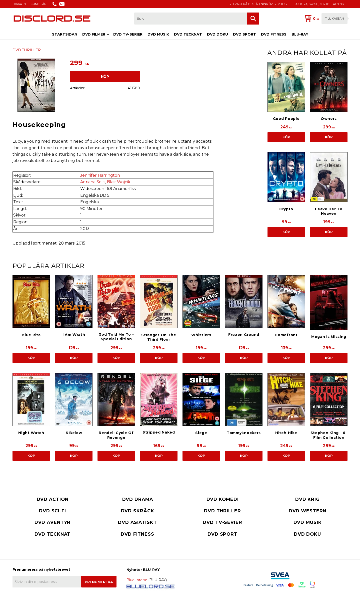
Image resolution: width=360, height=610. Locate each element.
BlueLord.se (136, 580)
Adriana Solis (92, 181)
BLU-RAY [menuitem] (300, 34)
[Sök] (253, 19)
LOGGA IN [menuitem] (19, 4)
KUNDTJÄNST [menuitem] (40, 4)
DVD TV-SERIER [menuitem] (127, 34)
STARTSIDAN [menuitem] (64, 34)
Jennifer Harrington (100, 175)
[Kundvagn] (325, 18)
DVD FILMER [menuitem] (93, 34)
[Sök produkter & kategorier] (190, 19)
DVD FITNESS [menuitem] (273, 34)
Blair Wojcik (118, 181)
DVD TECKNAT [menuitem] (188, 34)
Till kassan (334, 18)
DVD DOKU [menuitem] (217, 34)
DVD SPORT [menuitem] (244, 34)
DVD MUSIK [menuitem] (158, 34)
